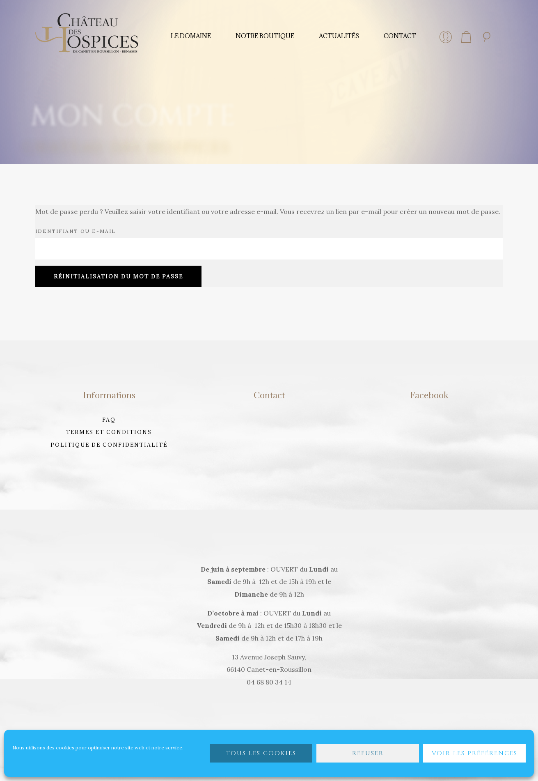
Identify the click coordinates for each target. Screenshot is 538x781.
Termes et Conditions (109, 432)
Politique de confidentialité (108, 444)
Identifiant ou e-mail (75, 231)
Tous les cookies (261, 753)
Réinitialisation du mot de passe (118, 276)
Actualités (339, 36)
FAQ (109, 419)
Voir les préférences (474, 753)
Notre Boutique (265, 36)
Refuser (368, 753)
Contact (400, 36)
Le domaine (191, 36)
